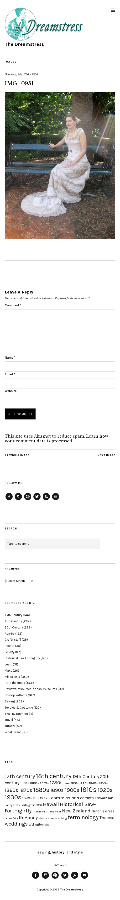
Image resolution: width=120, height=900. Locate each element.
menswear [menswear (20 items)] (54, 811)
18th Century (13, 615)
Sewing (10, 701)
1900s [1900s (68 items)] (72, 790)
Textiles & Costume (19, 707)
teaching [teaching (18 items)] (61, 818)
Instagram (45, 878)
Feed (74, 878)
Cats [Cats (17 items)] (47, 798)
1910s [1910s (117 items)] (88, 789)
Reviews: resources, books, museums (31, 689)
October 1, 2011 (14, 74)
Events (9, 646)
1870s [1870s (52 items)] (25, 790)
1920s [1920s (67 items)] (105, 790)
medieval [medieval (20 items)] (39, 811)
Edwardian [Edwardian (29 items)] (104, 798)
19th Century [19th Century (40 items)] (86, 776)
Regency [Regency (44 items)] (28, 817)
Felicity (9, 652)
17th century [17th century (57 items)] (20, 776)
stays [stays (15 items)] (51, 818)
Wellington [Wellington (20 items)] (36, 824)
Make (8, 670)
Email (10, 374)
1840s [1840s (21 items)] (93, 783)
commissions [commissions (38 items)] (65, 798)
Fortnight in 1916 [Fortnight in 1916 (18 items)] (31, 805)
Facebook (35, 878)
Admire (10, 633)
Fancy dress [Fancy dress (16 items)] (12, 805)
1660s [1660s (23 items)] (34, 783)
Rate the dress (15, 683)
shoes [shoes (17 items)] (43, 818)
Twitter (64, 878)
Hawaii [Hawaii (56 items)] (51, 804)
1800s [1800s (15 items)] (66, 783)
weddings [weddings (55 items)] (16, 824)
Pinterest (55, 878)
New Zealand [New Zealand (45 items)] (76, 811)
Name (10, 357)
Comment (13, 305)
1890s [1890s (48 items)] (57, 790)
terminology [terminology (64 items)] (83, 817)
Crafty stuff (13, 639)
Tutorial (10, 726)
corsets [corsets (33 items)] (87, 797)
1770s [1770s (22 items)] (44, 783)
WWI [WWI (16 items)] (47, 824)
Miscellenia (12, 677)
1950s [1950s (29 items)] (38, 798)
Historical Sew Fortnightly (22, 658)
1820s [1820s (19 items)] (84, 783)
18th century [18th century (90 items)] (54, 776)
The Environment (16, 714)
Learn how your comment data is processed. (56, 438)
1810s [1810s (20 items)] (75, 783)
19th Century (13, 621)
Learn (8, 664)
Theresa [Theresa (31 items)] (107, 817)
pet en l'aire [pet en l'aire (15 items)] (11, 818)
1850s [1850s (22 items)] (103, 783)
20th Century (14, 627)
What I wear (13, 732)
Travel (9, 720)
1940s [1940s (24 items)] (27, 798)
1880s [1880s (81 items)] (41, 790)
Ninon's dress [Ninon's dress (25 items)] (103, 811)
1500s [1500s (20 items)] (25, 783)
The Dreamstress (24, 44)
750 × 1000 (31, 74)
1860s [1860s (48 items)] (11, 790)
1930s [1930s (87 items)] (13, 797)
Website (10, 391)
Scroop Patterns (16, 695)
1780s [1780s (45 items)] (56, 782)
